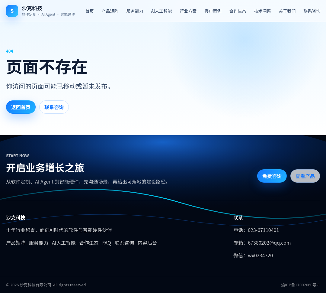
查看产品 (305, 176)
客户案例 (212, 11)
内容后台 (147, 242)
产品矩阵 (110, 11)
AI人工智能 (161, 11)
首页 (89, 11)
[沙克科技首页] (40, 11)
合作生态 (237, 11)
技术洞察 (262, 11)
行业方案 (188, 11)
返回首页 (20, 107)
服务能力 (134, 11)
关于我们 (287, 11)
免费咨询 (272, 176)
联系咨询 (311, 11)
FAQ (106, 242)
